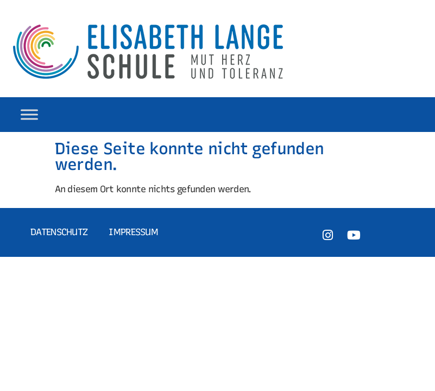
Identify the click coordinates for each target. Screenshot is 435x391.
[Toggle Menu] (29, 114)
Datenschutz (58, 231)
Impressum (133, 231)
